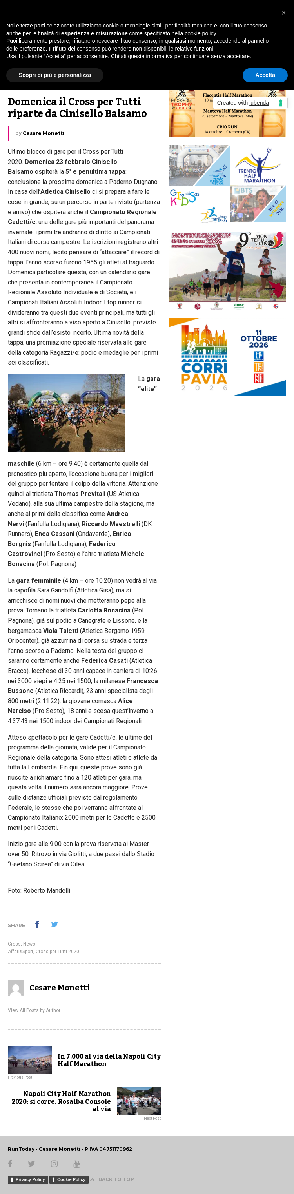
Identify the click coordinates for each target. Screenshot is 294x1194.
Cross (14, 944)
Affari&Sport (20, 951)
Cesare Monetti (43, 133)
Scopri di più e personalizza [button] (55, 75)
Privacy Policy (30, 1179)
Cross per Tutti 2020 (57, 951)
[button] (284, 12)
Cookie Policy (71, 1179)
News (29, 944)
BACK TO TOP (112, 1179)
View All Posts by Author (34, 1010)
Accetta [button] (265, 75)
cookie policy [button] (200, 33)
